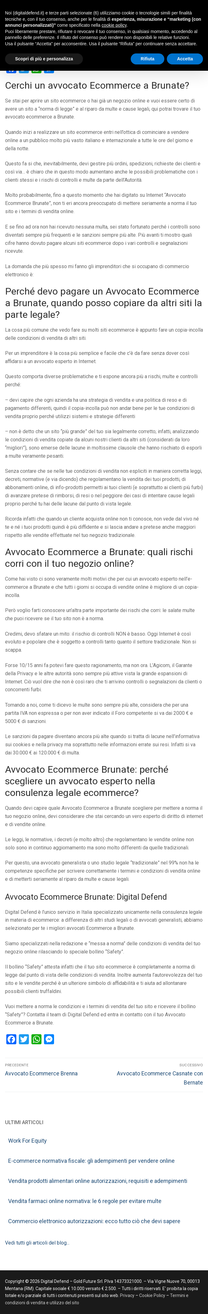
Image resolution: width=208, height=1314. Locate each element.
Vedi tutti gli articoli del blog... (37, 1243)
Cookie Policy (152, 1295)
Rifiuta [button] (148, 58)
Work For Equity (27, 1140)
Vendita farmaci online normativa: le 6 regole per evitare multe (84, 1201)
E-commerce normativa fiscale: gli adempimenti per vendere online (91, 1160)
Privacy (127, 1295)
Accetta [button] (185, 58)
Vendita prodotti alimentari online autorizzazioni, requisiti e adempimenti (97, 1181)
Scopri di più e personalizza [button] (44, 58)
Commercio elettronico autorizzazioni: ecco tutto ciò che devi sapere (94, 1221)
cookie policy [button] (113, 25)
